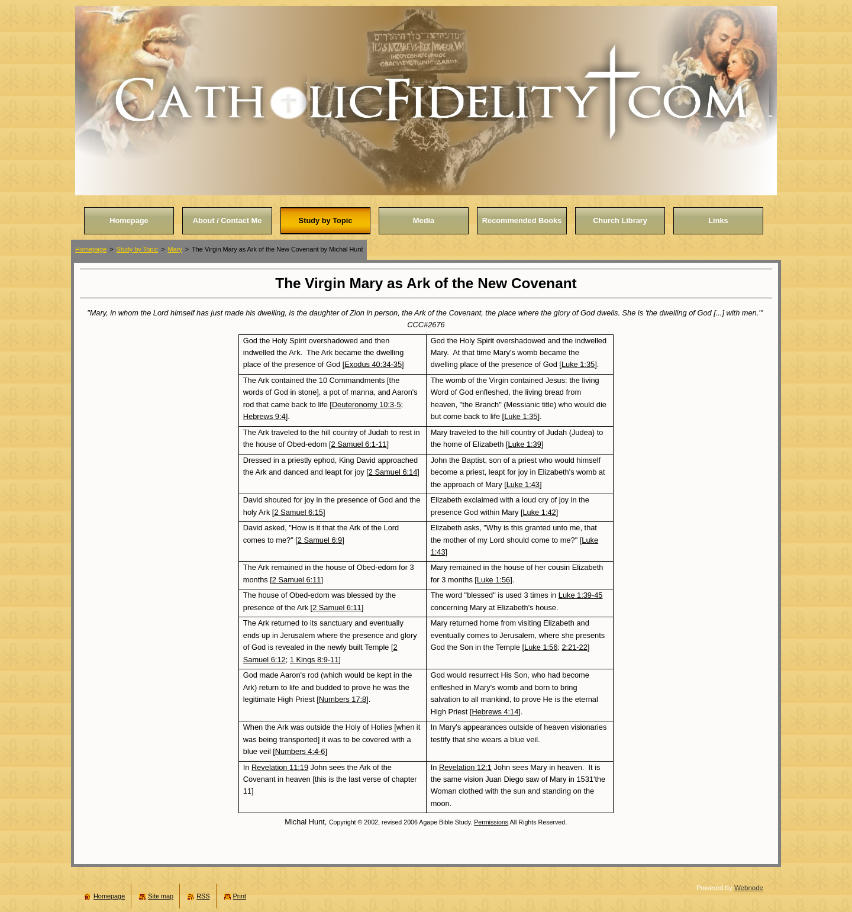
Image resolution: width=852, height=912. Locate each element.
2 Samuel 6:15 (298, 512)
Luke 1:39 (524, 444)
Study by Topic (138, 249)
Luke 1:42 (539, 512)
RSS (202, 896)
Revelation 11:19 (279, 767)
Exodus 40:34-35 (373, 364)
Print (239, 896)
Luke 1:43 (523, 484)
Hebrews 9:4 (264, 416)
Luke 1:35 (578, 364)
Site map (160, 896)
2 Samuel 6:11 (296, 579)
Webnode (748, 887)
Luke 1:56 (493, 579)
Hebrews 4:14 (495, 711)
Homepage (90, 249)
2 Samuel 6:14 (393, 472)
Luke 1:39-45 (581, 595)
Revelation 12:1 (465, 767)
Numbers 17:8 (342, 699)
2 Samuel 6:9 (320, 540)
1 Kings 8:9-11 (314, 659)
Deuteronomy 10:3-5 (366, 404)
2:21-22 (574, 647)
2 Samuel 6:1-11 (358, 444)
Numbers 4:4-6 (300, 751)
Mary (175, 249)
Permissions (491, 822)
